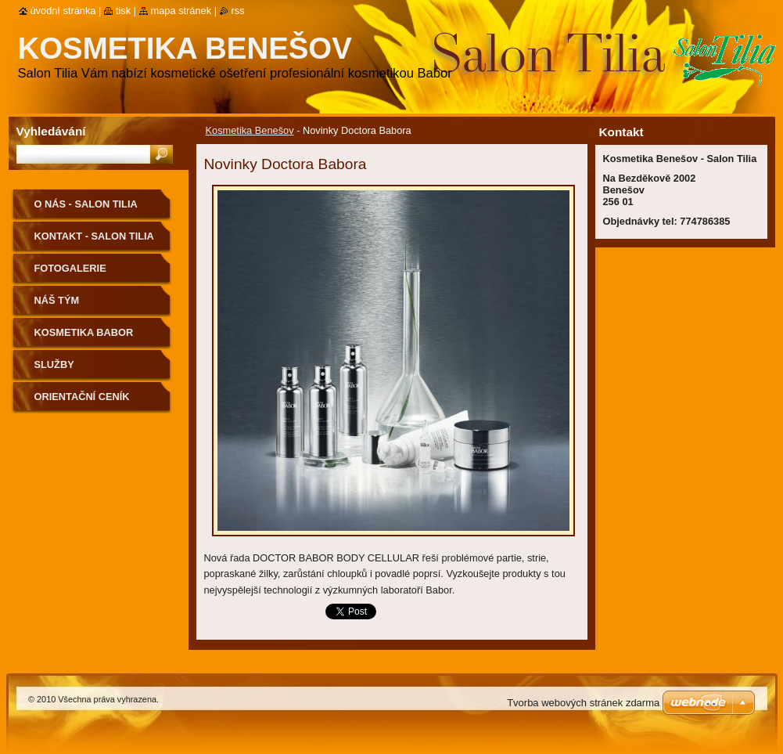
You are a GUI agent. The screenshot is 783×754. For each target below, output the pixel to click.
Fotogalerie (70, 268)
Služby (54, 364)
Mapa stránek (181, 10)
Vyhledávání (51, 131)
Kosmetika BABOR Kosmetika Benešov (89, 337)
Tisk (123, 10)
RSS (238, 10)
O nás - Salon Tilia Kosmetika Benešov (89, 209)
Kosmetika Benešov (250, 130)
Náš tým (57, 300)
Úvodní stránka (63, 10)
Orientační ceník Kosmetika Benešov (89, 402)
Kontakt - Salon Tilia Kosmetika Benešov (94, 241)
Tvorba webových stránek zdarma (583, 703)
